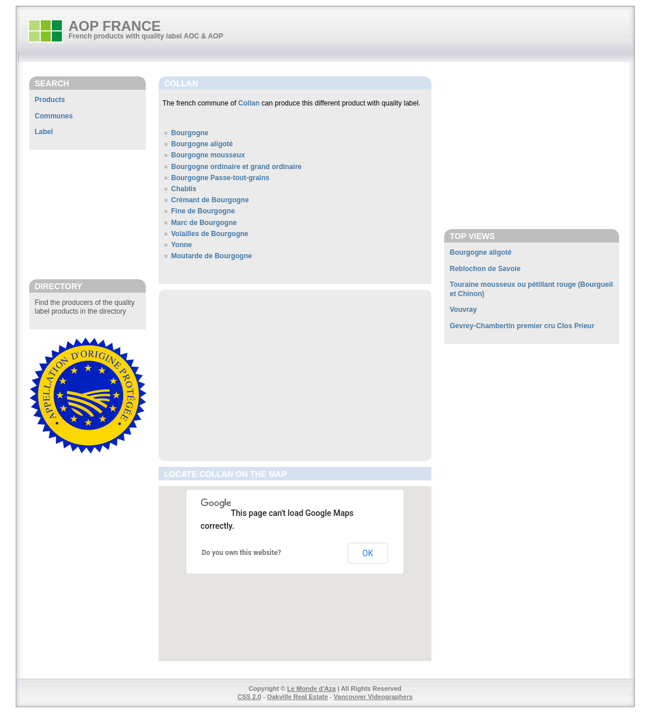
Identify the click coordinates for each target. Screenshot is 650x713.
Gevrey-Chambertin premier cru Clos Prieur (522, 326)
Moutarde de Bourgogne (211, 256)
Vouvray (463, 309)
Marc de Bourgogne (204, 223)
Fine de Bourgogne (203, 211)
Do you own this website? (241, 553)
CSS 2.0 (249, 696)
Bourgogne (190, 133)
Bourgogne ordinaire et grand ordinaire (236, 167)
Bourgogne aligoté (202, 144)
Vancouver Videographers (373, 696)
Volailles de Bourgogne (209, 234)
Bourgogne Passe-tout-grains (220, 178)
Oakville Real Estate (297, 696)
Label (44, 132)
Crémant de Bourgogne (210, 200)
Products (50, 100)
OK (368, 553)
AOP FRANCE (115, 26)
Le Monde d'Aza (311, 688)
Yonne (181, 245)
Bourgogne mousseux (208, 155)
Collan (249, 103)
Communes (54, 116)
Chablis (183, 189)
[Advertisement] (87, 214)
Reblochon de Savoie (485, 269)
